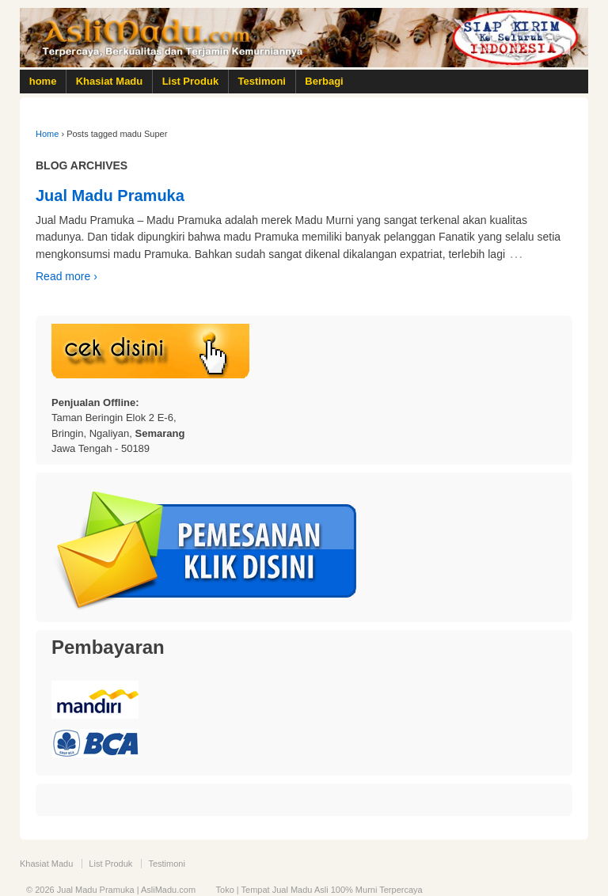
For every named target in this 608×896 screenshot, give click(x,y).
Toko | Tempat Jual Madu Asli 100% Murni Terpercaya (319, 889)
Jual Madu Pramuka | (98, 889)
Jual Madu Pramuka (110, 195)
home (43, 81)
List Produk (190, 81)
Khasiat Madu (109, 81)
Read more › (66, 276)
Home (47, 134)
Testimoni (262, 81)
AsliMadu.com (168, 889)
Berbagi (324, 81)
